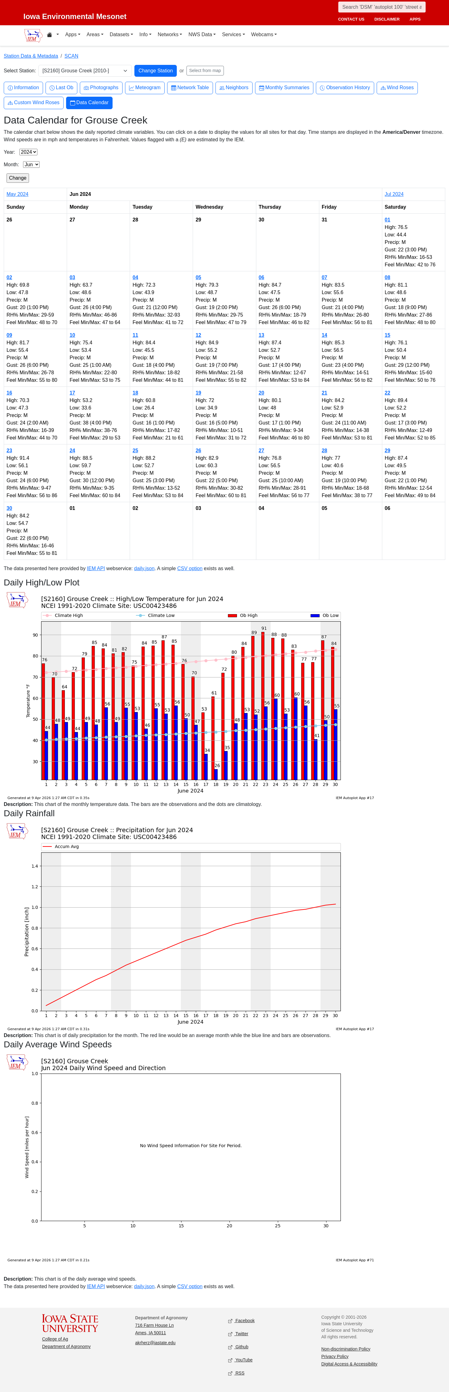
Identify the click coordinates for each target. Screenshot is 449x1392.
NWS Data (200, 34)
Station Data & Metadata (31, 56)
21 (324, 392)
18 (135, 392)
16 (9, 392)
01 (387, 219)
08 (387, 277)
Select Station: (20, 70)
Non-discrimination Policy (345, 1348)
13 (261, 335)
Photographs (101, 88)
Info (143, 34)
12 (198, 335)
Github (238, 1347)
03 (72, 277)
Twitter (238, 1334)
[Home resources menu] (53, 35)
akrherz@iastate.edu (155, 1342)
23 (9, 450)
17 (72, 392)
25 (135, 450)
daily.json (144, 568)
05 (198, 277)
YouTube (240, 1360)
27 (261, 450)
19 (198, 392)
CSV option (189, 568)
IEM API (96, 568)
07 (324, 277)
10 (72, 335)
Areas (93, 34)
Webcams (262, 34)
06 (261, 277)
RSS (236, 1373)
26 (198, 450)
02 (9, 277)
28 (324, 450)
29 (387, 450)
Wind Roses (397, 88)
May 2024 (17, 194)
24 (72, 450)
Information (23, 88)
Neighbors (234, 88)
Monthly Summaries (284, 88)
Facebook (241, 1321)
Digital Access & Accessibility (349, 1363)
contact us (351, 19)
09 (9, 335)
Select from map (205, 70)
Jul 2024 (394, 194)
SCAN (71, 56)
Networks (168, 34)
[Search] (382, 7)
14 (324, 335)
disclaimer (387, 19)
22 (387, 392)
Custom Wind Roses (34, 103)
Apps (70, 34)
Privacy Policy (335, 1356)
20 (261, 392)
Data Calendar (89, 103)
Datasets (119, 34)
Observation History (345, 88)
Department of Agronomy (66, 1346)
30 (9, 508)
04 (135, 277)
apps (415, 19)
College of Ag (55, 1338)
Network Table (190, 88)
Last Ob (61, 88)
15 (387, 335)
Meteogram (145, 88)
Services (231, 34)
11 (135, 335)
